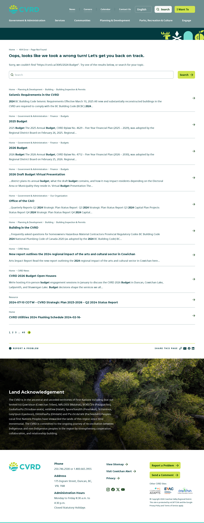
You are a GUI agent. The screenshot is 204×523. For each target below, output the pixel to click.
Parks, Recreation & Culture (155, 20)
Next (29, 332)
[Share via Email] (185, 348)
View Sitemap (115, 464)
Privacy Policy (155, 505)
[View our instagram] (108, 489)
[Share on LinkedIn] (193, 348)
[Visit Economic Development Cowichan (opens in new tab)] (185, 491)
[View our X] (118, 489)
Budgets (65, 116)
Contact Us (125, 9)
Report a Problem (24, 348)
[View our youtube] (123, 489)
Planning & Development (115, 20)
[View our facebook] (113, 489)
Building (49, 89)
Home (12, 49)
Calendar (105, 9)
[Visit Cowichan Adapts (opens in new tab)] (155, 491)
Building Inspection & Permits (70, 89)
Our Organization (58, 195)
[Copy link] (180, 348)
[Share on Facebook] (189, 348)
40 (23, 332)
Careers (88, 9)
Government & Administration (27, 20)
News (72, 9)
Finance (54, 116)
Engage (186, 20)
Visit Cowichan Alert (119, 471)
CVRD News (23, 248)
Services (60, 20)
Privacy (110, 478)
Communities (82, 20)
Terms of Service (171, 505)
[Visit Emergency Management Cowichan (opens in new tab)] (169, 491)
